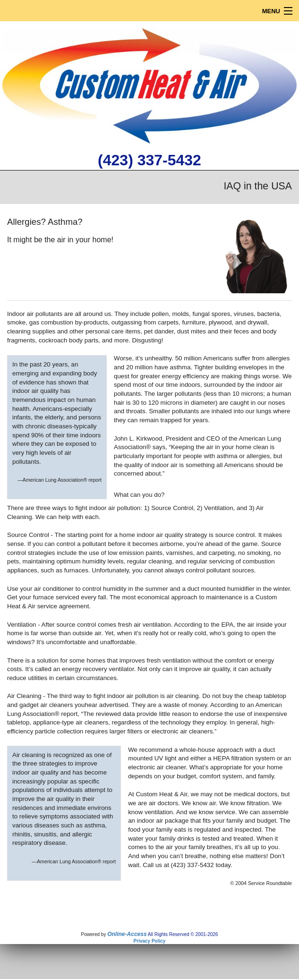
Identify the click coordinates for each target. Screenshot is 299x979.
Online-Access (126, 934)
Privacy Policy (150, 941)
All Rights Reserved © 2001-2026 (183, 934)
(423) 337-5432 (149, 160)
